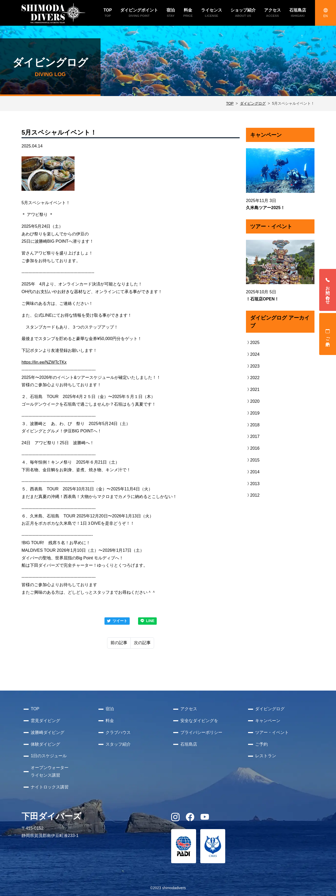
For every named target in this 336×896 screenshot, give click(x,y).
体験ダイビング (45, 744)
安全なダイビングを (199, 720)
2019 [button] (253, 413)
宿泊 (110, 709)
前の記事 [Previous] (119, 642)
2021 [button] (253, 389)
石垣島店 (188, 744)
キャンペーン (267, 720)
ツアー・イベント (272, 732)
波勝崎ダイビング (47, 732)
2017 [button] (253, 436)
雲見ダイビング (45, 720)
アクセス (188, 709)
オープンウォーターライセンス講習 (50, 771)
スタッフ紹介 (118, 744)
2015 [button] (253, 460)
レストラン (265, 756)
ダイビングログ (253, 103)
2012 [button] (253, 495)
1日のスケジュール (49, 756)
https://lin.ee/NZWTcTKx (44, 362)
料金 (110, 720)
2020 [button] (253, 401)
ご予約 (328, 334)
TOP (230, 103)
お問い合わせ (328, 290)
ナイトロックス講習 (50, 787)
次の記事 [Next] (142, 642)
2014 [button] (253, 472)
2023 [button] (253, 366)
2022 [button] (253, 377)
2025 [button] (253, 342)
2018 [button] (253, 425)
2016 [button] (253, 448)
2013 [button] (253, 483)
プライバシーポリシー (201, 732)
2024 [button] (253, 354)
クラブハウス (118, 732)
